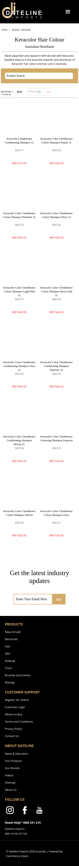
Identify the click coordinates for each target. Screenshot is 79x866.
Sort (19, 91)
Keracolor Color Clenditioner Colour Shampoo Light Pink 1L (19, 291)
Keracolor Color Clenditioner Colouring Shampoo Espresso (56, 438)
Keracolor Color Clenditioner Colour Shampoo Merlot (19, 512)
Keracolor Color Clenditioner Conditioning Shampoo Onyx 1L (19, 366)
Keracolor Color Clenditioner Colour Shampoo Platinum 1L (19, 215)
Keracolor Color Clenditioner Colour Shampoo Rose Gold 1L (56, 291)
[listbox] (39, 91)
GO (58, 599)
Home (4, 29)
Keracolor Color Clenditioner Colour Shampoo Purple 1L (56, 140)
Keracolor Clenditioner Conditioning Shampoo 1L (19, 140)
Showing (7, 93)
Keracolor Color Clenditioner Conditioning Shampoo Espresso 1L (56, 366)
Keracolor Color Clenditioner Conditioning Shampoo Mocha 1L (19, 440)
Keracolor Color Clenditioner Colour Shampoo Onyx (56, 512)
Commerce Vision (17, 856)
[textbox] (35, 76)
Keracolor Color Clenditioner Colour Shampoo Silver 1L (56, 215)
